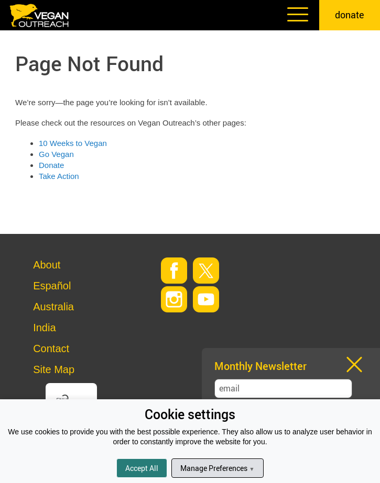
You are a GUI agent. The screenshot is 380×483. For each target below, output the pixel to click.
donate (349, 14)
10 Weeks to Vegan (73, 143)
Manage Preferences (217, 468)
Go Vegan (56, 154)
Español (52, 285)
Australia (53, 306)
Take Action (59, 176)
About (46, 265)
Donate (51, 165)
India (44, 327)
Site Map (53, 369)
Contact (51, 348)
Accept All (141, 468)
